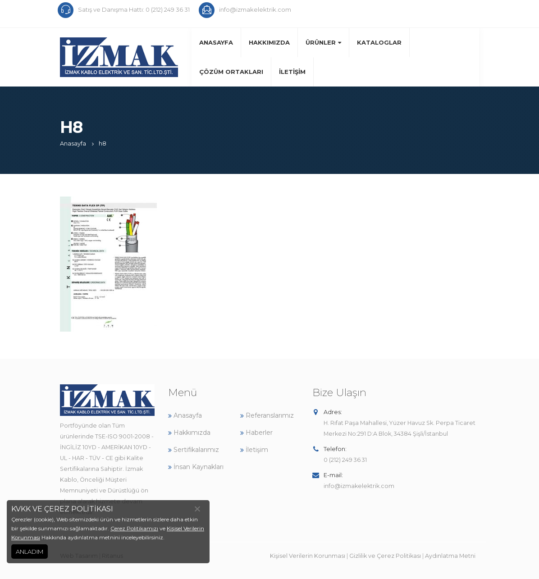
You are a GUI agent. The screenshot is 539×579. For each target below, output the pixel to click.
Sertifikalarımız (193, 450)
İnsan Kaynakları (196, 467)
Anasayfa (216, 42)
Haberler (256, 433)
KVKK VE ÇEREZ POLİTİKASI (62, 509)
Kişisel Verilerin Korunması (307, 555)
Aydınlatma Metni (450, 555)
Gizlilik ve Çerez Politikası (385, 555)
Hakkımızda (269, 42)
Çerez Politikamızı (134, 528)
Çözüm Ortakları (231, 71)
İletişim (292, 71)
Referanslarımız (267, 415)
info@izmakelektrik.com (359, 486)
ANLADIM (29, 551)
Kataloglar (379, 42)
